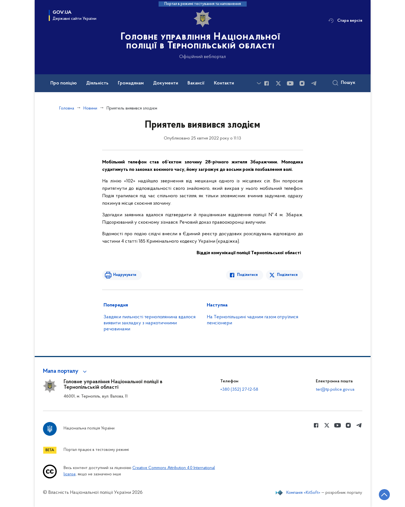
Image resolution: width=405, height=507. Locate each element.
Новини (90, 108)
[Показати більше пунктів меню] (259, 83)
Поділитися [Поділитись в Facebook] (247, 275)
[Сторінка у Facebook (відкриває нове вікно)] (266, 83)
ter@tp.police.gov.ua (335, 389)
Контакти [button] (224, 83)
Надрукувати (124, 275)
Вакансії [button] (196, 83)
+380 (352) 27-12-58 (239, 389)
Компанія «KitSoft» (303, 492)
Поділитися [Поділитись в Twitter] (287, 275)
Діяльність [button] (97, 83)
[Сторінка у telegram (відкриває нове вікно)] (314, 83)
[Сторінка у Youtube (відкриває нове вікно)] (290, 83)
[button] (65, 371)
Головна (66, 108)
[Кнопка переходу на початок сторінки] (384, 494)
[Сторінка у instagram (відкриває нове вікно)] (302, 83)
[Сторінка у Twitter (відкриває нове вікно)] (278, 83)
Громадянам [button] (131, 83)
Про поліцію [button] (63, 83)
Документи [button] (165, 83)
